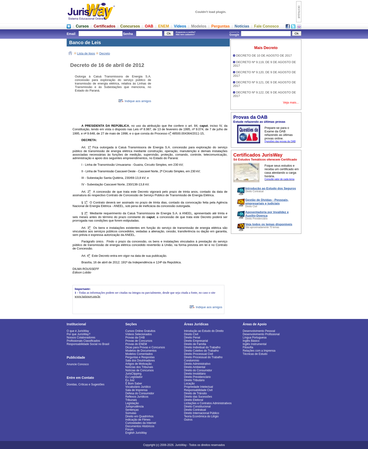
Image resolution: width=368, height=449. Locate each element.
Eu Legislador (133, 377)
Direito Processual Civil (198, 354)
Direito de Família (195, 344)
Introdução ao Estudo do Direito (204, 331)
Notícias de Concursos (139, 370)
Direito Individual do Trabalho (202, 347)
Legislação (132, 403)
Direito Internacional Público (201, 413)
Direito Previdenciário (197, 377)
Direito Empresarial (196, 340)
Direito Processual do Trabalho (203, 357)
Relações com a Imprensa (259, 350)
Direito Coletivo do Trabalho (201, 350)
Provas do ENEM (136, 344)
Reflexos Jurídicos (136, 396)
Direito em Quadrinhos (139, 416)
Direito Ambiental (194, 367)
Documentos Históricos (139, 426)
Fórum (129, 429)
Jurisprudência (134, 406)
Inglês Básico (251, 340)
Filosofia (248, 347)
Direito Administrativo (197, 363)
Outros (188, 419)
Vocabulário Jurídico (138, 386)
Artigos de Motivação (138, 363)
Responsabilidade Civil (198, 390)
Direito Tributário (194, 380)
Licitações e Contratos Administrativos (208, 403)
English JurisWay (136, 432)
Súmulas (130, 413)
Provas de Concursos (138, 340)
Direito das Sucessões (198, 396)
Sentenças (132, 409)
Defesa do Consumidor (139, 393)
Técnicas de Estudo (255, 354)
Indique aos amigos (135, 101)
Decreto (104, 53)
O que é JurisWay (78, 331)
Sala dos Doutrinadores (140, 360)
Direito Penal (192, 337)
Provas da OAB (135, 337)
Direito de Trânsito (195, 393)
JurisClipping (133, 373)
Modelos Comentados (139, 354)
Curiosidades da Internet (140, 423)
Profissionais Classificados (83, 340)
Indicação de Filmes (137, 419)
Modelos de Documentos (141, 350)
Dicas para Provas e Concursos (145, 347)
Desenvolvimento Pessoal (259, 331)
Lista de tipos (86, 53)
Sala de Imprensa (136, 390)
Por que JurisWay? (78, 334)
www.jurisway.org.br (87, 296)
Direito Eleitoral (193, 400)
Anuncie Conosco (78, 364)
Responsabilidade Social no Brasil (88, 344)
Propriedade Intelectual (198, 386)
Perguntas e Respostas (140, 357)
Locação (189, 383)
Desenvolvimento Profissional (261, 334)
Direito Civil (191, 334)
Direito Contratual (195, 409)
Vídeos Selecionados (138, 334)
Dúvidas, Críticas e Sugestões (85, 384)
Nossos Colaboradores (81, 337)
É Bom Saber (133, 383)
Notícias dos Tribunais (139, 367)
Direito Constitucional (197, 406)
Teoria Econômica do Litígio (201, 416)
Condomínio (191, 360)
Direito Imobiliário (195, 373)
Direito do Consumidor (198, 370)
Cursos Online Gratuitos (140, 331)
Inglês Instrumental (254, 344)
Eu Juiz (129, 380)
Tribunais (131, 400)
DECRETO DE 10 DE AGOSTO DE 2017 (264, 55)
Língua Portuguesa (254, 337)
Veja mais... (291, 102)
